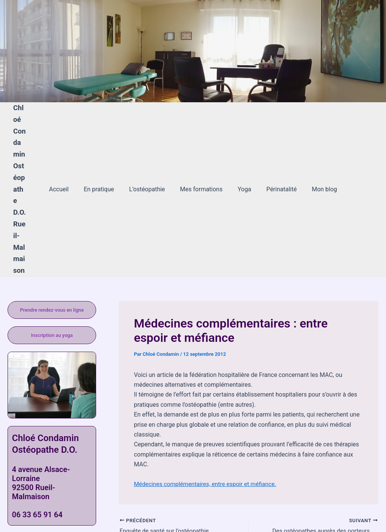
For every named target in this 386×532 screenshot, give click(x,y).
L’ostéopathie (150, 154)
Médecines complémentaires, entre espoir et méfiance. (207, 414)
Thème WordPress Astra (279, 513)
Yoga (241, 154)
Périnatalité (275, 154)
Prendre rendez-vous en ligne (52, 240)
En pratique (105, 154)
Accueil (68, 154)
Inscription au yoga (52, 265)
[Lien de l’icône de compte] (16, 51)
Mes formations (201, 154)
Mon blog (315, 154)
